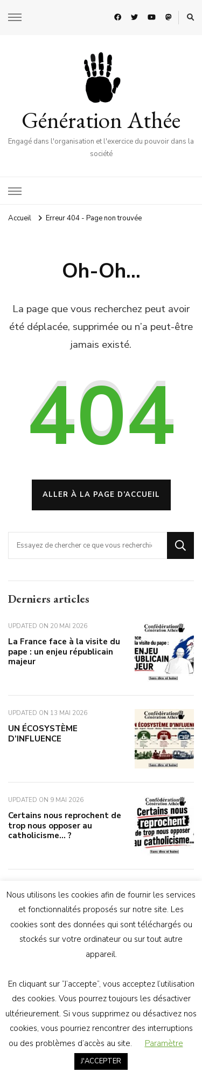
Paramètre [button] (164, 1043)
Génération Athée (101, 120)
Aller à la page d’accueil (101, 495)
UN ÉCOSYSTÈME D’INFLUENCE (43, 733)
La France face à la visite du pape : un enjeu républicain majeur (64, 651)
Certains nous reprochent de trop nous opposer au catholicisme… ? (64, 825)
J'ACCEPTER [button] (101, 1061)
